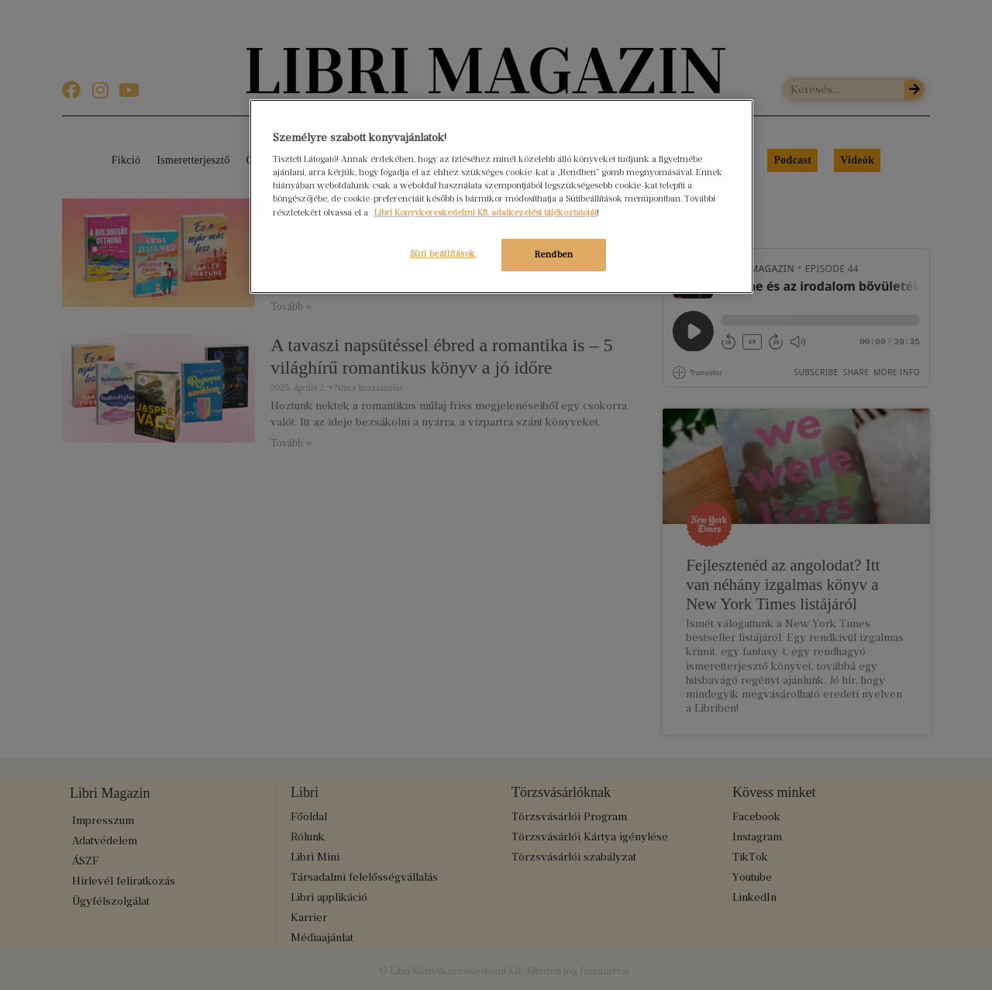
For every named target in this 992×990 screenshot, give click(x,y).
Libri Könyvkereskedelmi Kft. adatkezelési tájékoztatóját (485, 212)
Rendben (554, 254)
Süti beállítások (441, 253)
